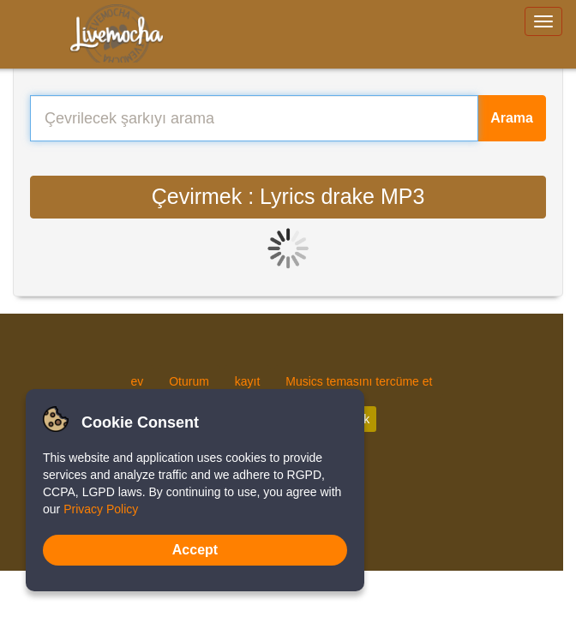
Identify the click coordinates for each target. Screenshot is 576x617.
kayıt (248, 381)
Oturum (189, 381)
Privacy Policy (100, 509)
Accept (195, 549)
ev (137, 381)
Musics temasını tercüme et (358, 381)
